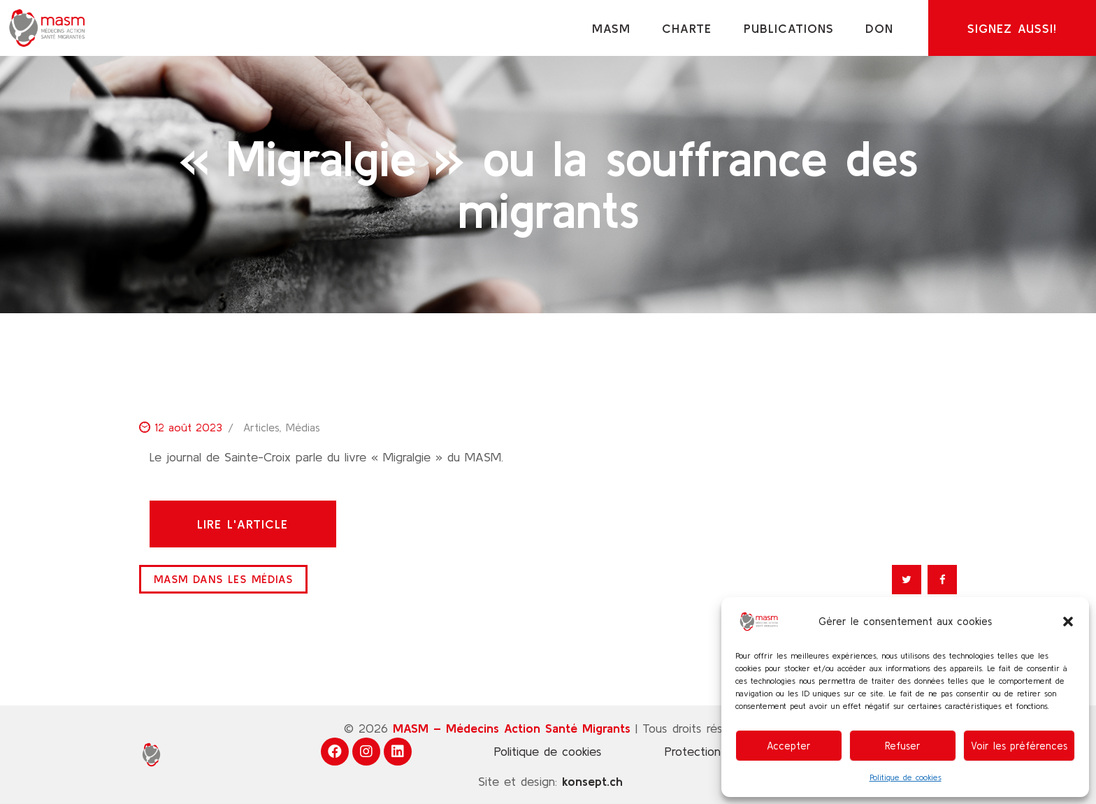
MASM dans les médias (223, 579)
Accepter (789, 746)
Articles (261, 427)
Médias (303, 427)
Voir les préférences (1019, 746)
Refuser (903, 746)
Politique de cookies (906, 777)
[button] (1068, 622)
